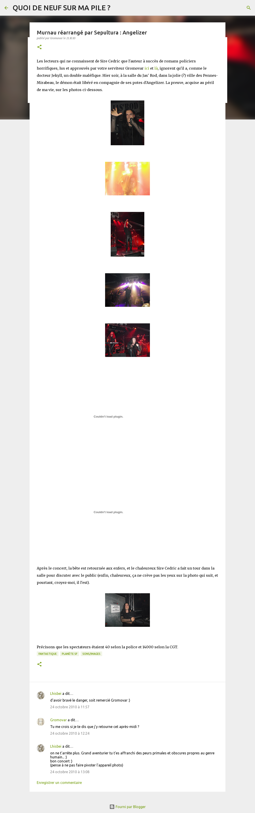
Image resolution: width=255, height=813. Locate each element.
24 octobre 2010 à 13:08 (69, 772)
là (156, 68)
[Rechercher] (248, 7)
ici (147, 68)
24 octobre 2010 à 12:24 (69, 733)
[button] (39, 47)
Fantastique (48, 653)
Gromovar (58, 720)
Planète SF (69, 653)
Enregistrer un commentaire (59, 783)
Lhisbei (55, 693)
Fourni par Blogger (127, 807)
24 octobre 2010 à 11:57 (69, 707)
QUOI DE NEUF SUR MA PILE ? (61, 8)
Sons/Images (91, 653)
